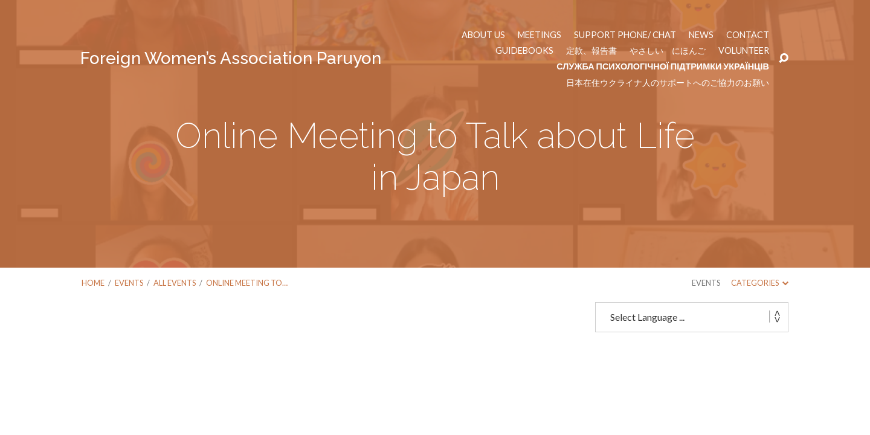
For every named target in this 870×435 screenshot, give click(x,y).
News (701, 35)
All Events (174, 283)
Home (93, 283)
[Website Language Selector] (691, 317)
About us (483, 35)
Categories (759, 283)
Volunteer (743, 51)
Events (129, 283)
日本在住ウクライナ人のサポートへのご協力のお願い (667, 83)
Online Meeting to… (247, 283)
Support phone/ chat (625, 35)
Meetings (539, 35)
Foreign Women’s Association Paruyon (230, 58)
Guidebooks (524, 51)
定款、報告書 (591, 51)
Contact (747, 35)
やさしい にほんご (668, 51)
